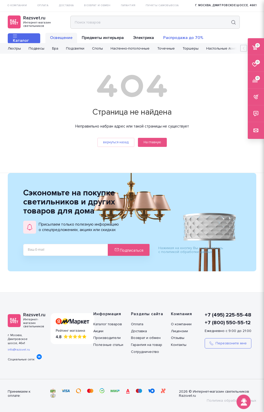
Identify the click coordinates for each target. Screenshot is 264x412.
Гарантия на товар (146, 345)
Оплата (137, 324)
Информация (107, 313)
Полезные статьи (108, 345)
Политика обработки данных (231, 400)
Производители (107, 338)
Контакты (178, 345)
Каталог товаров (107, 324)
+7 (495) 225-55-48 (228, 315)
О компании (181, 324)
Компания (181, 313)
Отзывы (177, 338)
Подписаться (129, 250)
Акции (98, 331)
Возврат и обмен (146, 338)
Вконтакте (39, 356)
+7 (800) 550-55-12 (228, 323)
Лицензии (179, 331)
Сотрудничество (145, 352)
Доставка (139, 331)
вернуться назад (116, 142)
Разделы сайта (147, 313)
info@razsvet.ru (19, 350)
